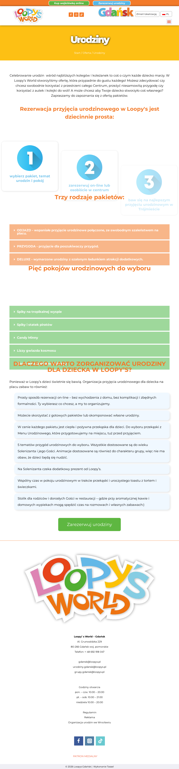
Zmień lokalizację (147, 14)
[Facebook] (78, 741)
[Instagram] (89, 741)
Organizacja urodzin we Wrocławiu (89, 722)
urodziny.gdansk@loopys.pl (89, 666)
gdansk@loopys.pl (89, 661)
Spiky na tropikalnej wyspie (39, 341)
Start (77, 52)
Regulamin (89, 712)
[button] (169, 22)
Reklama (89, 717)
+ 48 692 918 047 (94, 651)
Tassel (110, 766)
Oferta (87, 52)
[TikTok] (100, 741)
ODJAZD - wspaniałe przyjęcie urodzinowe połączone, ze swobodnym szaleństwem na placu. (87, 250)
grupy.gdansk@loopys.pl (89, 672)
